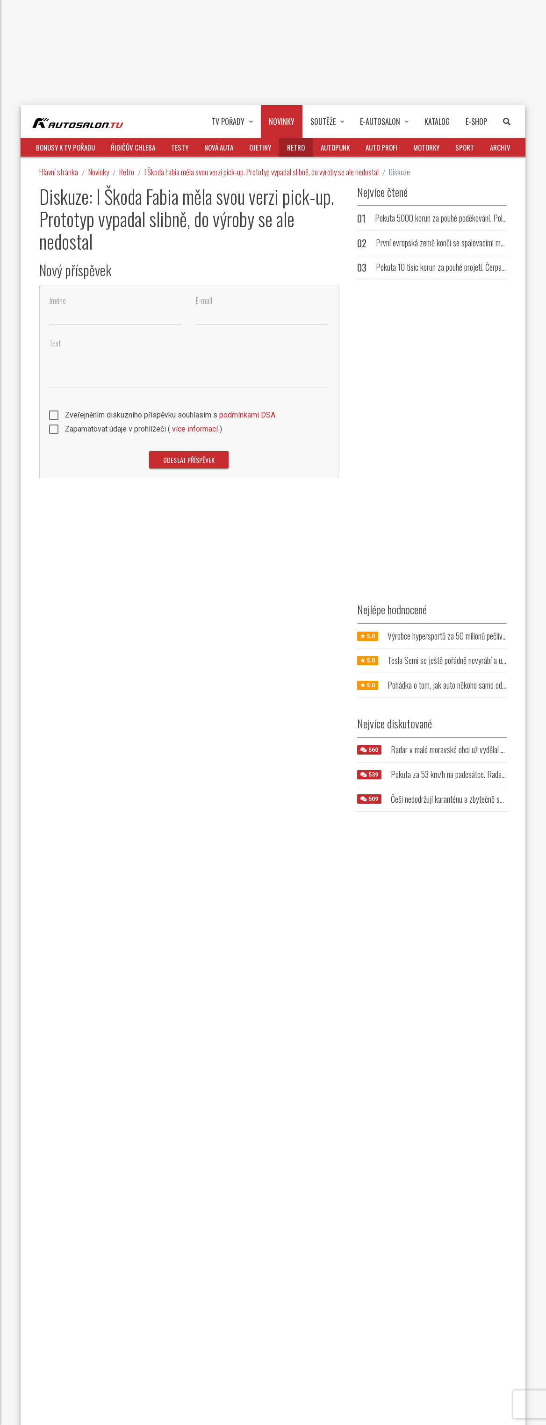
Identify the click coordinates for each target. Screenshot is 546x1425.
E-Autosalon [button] (384, 121)
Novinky (98, 172)
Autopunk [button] (335, 147)
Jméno (57, 301)
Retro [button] (296, 147)
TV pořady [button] (232, 121)
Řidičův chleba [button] (133, 147)
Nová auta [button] (218, 147)
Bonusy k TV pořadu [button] (65, 147)
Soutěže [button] (327, 121)
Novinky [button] (282, 121)
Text (55, 343)
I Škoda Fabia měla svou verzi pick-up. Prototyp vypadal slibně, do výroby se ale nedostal (261, 172)
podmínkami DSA (247, 414)
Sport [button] (464, 147)
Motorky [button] (426, 147)
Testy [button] (179, 147)
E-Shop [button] (476, 121)
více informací (195, 429)
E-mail (204, 301)
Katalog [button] (437, 121)
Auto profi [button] (381, 147)
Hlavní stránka (58, 172)
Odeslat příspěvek (189, 460)
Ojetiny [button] (260, 147)
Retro (126, 172)
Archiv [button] (500, 147)
